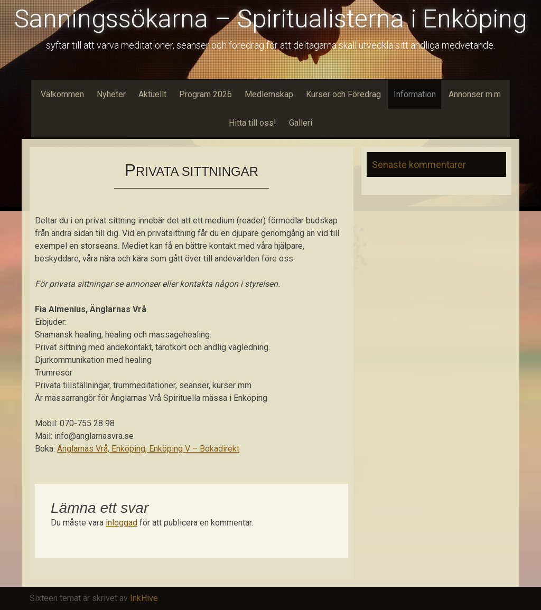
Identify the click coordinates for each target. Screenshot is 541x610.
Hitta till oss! (252, 123)
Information (415, 94)
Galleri (300, 123)
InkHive (144, 598)
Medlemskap (269, 94)
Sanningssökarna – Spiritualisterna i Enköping (270, 19)
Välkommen (62, 94)
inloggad (121, 523)
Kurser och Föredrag (343, 94)
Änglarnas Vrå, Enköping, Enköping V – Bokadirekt (148, 449)
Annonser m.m (475, 94)
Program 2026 (205, 94)
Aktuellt (152, 94)
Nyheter (111, 94)
